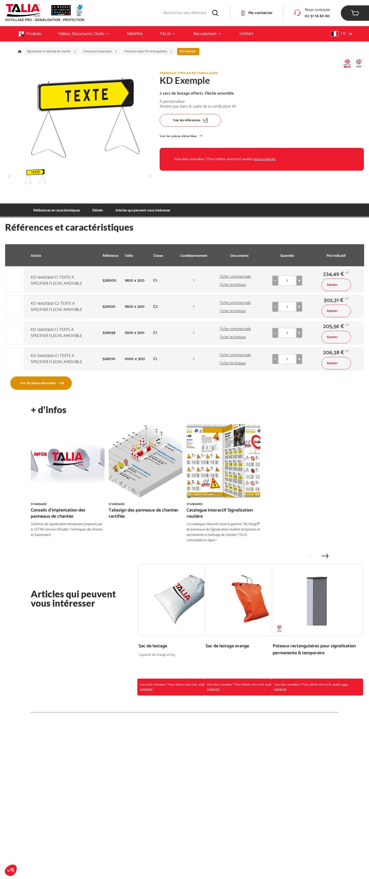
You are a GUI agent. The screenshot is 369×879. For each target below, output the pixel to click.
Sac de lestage (153, 646)
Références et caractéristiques (56, 210)
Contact (246, 33)
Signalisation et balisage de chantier (51, 51)
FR (341, 33)
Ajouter (336, 285)
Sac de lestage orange (227, 646)
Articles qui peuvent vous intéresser (119, 210)
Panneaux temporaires (100, 51)
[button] (11, 870)
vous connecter (265, 159)
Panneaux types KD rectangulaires (148, 51)
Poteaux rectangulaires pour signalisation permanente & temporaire (301, 653)
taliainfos (135, 33)
